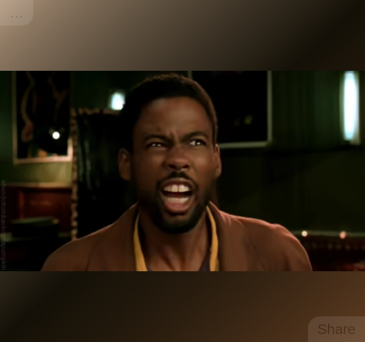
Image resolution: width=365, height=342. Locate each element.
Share (336, 329)
